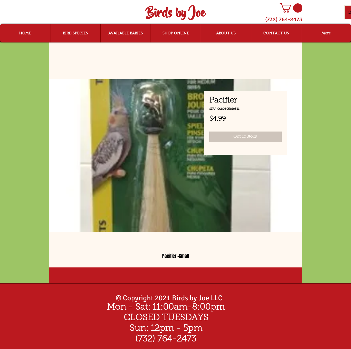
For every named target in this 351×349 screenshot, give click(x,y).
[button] (291, 8)
